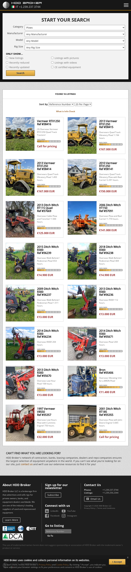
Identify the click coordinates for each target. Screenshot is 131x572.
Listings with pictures (67, 58)
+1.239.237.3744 (110, 489)
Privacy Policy (89, 508)
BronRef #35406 (106, 371)
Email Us (95, 498)
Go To (50, 535)
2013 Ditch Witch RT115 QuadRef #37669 (48, 208)
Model (19, 39)
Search (20, 73)
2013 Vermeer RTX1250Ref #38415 (108, 124)
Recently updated (19, 67)
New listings (16, 58)
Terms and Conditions (106, 508)
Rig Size (18, 46)
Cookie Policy (62, 564)
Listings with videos (66, 62)
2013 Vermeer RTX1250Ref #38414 (46, 166)
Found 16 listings (65, 94)
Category (18, 26)
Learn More (11, 520)
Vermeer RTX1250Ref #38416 (48, 122)
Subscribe (53, 495)
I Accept (117, 561)
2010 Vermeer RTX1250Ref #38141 (108, 166)
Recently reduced (19, 62)
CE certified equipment (68, 67)
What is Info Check (65, 111)
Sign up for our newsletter (56, 486)
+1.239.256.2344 (110, 492)
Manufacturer (15, 33)
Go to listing (54, 526)
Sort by (43, 104)
